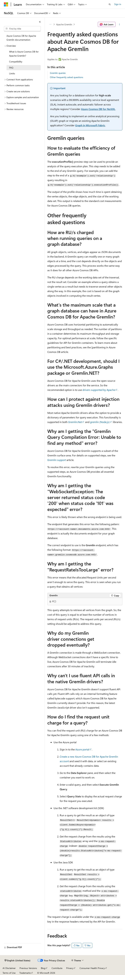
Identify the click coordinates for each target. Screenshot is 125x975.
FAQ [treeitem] (11, 67)
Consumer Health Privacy (92, 968)
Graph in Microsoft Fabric (90, 125)
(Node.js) (100, 422)
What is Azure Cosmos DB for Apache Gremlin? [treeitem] (24, 53)
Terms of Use (9, 972)
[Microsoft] (6, 4)
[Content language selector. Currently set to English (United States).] (17, 960)
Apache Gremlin (64, 24)
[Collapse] (39, 22)
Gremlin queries (58, 72)
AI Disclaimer (9, 968)
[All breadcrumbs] (50, 24)
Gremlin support (56, 460)
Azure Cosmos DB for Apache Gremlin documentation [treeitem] (21, 37)
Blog (43, 968)
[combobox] (22, 28)
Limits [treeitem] (12, 73)
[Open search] (109, 4)
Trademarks (25, 972)
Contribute (57, 968)
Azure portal (82, 749)
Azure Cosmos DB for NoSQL (98, 109)
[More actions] (119, 24)
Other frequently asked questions (66, 77)
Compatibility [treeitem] (15, 61)
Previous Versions (28, 968)
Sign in (117, 4)
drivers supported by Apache (99, 389)
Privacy (69, 968)
